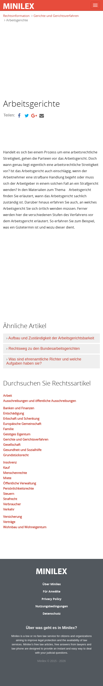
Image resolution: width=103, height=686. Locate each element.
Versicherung (12, 516)
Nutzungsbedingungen (51, 606)
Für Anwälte (51, 591)
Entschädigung (13, 413)
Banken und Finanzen (18, 408)
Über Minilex (51, 584)
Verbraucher (12, 504)
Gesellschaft (11, 444)
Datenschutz (52, 613)
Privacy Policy (51, 599)
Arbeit (7, 395)
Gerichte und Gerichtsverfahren (56, 16)
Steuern (8, 493)
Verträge (9, 522)
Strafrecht (10, 499)
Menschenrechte (15, 473)
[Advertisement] (38, 60)
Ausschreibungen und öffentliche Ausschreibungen (39, 401)
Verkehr (8, 509)
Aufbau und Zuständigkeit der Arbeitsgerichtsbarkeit (51, 338)
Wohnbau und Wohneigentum (24, 527)
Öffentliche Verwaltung (19, 483)
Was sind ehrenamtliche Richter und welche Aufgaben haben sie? (43, 361)
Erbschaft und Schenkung (21, 418)
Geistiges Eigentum (16, 434)
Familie (8, 429)
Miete (7, 478)
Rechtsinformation (16, 16)
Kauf (6, 467)
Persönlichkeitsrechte (18, 488)
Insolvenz (10, 462)
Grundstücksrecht (16, 455)
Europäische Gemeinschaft (22, 424)
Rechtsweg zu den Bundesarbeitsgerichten (44, 348)
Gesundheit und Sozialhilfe (22, 450)
